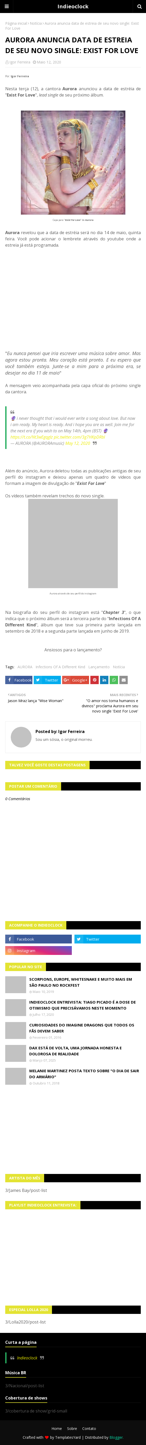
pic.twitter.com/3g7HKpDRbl (79, 437)
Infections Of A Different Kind (60, 666)
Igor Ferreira (19, 62)
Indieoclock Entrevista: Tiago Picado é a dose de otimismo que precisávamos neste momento (82, 1005)
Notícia (36, 23)
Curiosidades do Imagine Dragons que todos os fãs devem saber (81, 1027)
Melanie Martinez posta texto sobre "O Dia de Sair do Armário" (84, 1073)
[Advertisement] (73, 1129)
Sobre (72, 1428)
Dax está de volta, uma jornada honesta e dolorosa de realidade (75, 1050)
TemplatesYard (68, 1437)
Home (56, 1428)
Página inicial (16, 23)
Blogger (116, 1437)
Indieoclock (73, 6)
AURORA (24, 666)
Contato (89, 1428)
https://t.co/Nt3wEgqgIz (31, 437)
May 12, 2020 (77, 443)
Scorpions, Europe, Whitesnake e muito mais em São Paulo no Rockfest (80, 982)
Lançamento (99, 666)
